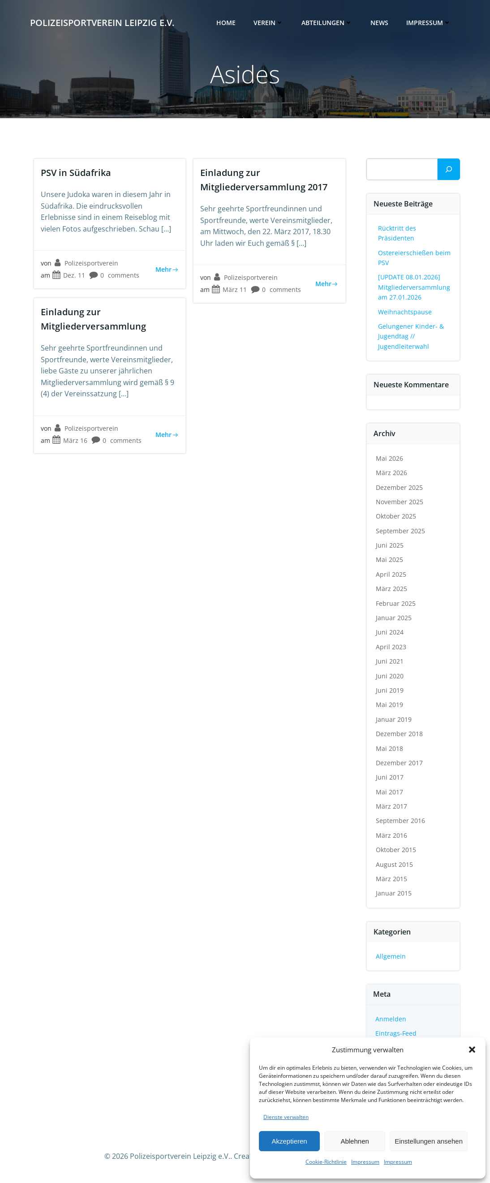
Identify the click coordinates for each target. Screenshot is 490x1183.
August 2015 (394, 864)
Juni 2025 (390, 545)
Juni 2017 (390, 777)
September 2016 (400, 820)
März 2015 (391, 878)
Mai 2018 (389, 748)
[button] (472, 1049)
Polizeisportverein (85, 263)
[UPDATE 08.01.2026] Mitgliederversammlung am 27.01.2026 (414, 287)
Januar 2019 (394, 719)
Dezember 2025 (399, 487)
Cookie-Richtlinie (326, 1162)
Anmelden (390, 1019)
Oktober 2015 (396, 849)
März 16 (69, 440)
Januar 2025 (394, 617)
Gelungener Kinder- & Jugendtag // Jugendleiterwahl (411, 336)
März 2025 (391, 588)
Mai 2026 (389, 458)
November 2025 (399, 501)
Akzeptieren (289, 1141)
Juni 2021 (390, 661)
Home (226, 22)
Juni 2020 (390, 676)
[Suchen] (449, 169)
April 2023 (391, 647)
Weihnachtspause (405, 312)
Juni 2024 (390, 632)
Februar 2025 (396, 603)
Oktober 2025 (396, 516)
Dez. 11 (68, 275)
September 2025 (400, 531)
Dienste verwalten (286, 1117)
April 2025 (391, 574)
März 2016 (391, 835)
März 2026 (391, 472)
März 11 (229, 289)
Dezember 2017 (399, 763)
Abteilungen (326, 22)
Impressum (365, 1162)
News (379, 22)
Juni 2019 (390, 690)
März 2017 (391, 806)
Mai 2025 (389, 559)
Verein (269, 22)
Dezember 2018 (399, 733)
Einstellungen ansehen (429, 1141)
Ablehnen (354, 1141)
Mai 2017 (389, 792)
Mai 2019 (389, 704)
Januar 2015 (394, 893)
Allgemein (391, 956)
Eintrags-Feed (396, 1033)
